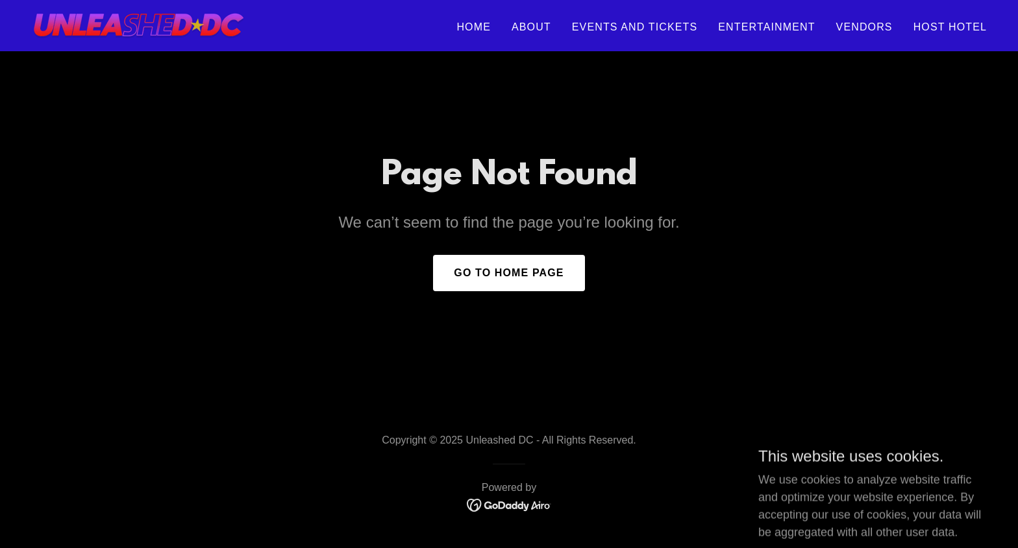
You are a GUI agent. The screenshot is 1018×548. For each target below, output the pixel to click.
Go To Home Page (509, 272)
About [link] (531, 26)
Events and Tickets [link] (635, 26)
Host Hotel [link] (950, 26)
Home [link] (473, 26)
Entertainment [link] (766, 26)
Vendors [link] (864, 26)
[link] (138, 24)
